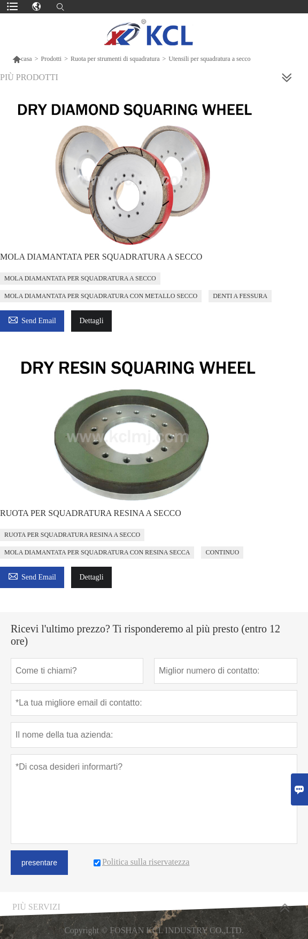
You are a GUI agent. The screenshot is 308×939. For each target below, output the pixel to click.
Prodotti (51, 58)
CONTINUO (222, 552)
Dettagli (91, 321)
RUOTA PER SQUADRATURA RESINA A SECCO (90, 513)
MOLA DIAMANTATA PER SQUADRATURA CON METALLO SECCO (100, 296)
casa (22, 59)
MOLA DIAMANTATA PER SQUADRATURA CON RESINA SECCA (97, 552)
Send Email (32, 319)
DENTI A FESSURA (240, 296)
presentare (39, 862)
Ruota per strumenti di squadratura (115, 58)
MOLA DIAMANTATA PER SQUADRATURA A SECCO (101, 256)
